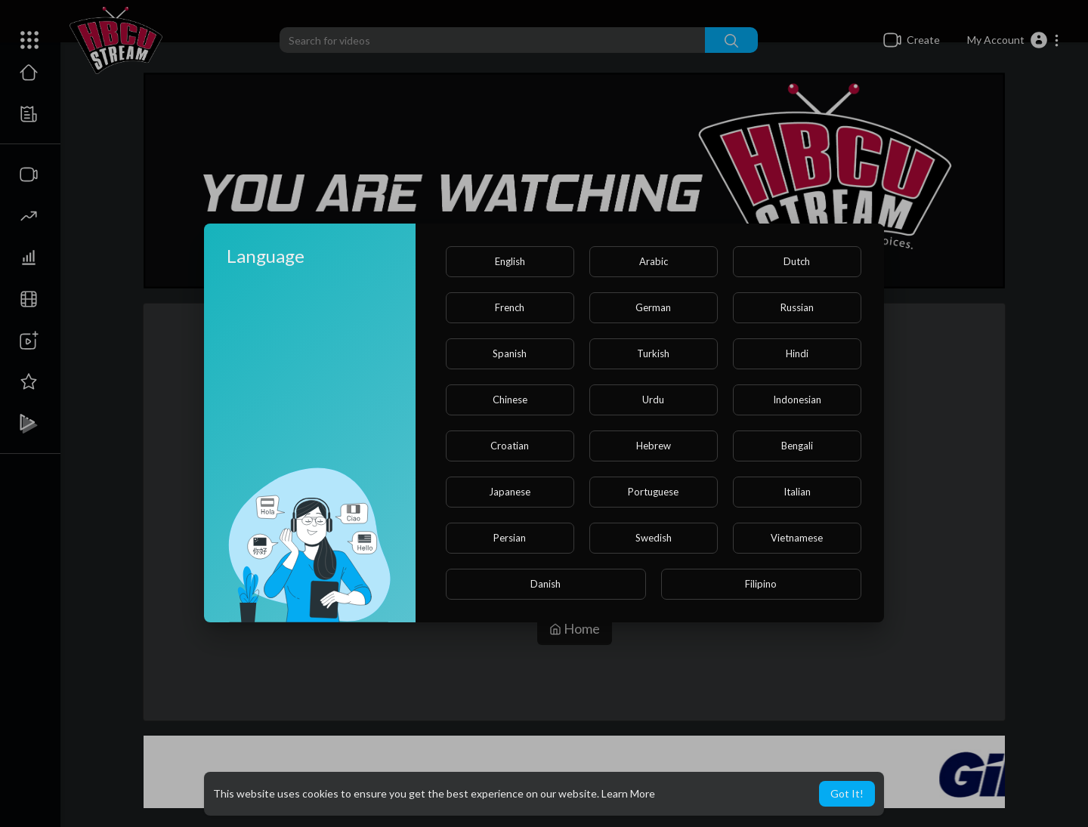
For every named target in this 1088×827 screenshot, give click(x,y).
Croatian (509, 446)
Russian (797, 307)
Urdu (653, 399)
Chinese (510, 399)
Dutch (797, 261)
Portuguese (653, 492)
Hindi (797, 353)
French (509, 307)
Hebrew (653, 446)
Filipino (761, 584)
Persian (509, 538)
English (510, 261)
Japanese (509, 492)
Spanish (510, 353)
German (653, 307)
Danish (545, 584)
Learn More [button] (628, 793)
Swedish (653, 538)
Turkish (653, 353)
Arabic (653, 261)
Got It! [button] (847, 793)
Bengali (797, 446)
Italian (797, 492)
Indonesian (797, 399)
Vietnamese (797, 538)
